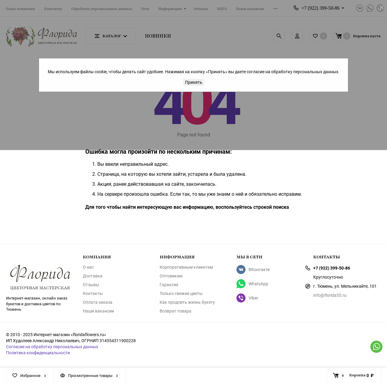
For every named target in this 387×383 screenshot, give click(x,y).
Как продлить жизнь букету (187, 302)
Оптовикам (171, 276)
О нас (88, 267)
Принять (193, 82)
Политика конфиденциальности (38, 352)
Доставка (92, 276)
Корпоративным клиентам (186, 267)
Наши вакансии (98, 311)
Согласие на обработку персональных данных (52, 346)
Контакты (93, 293)
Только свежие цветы (181, 293)
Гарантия (169, 285)
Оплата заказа (97, 302)
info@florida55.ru (329, 295)
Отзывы (91, 285)
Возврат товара (175, 311)
